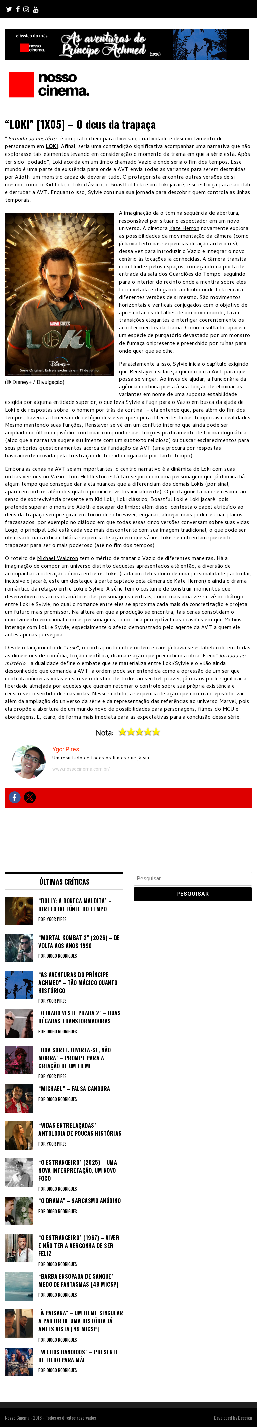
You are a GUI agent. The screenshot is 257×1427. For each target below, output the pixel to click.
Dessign (245, 1417)
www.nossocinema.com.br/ (81, 769)
